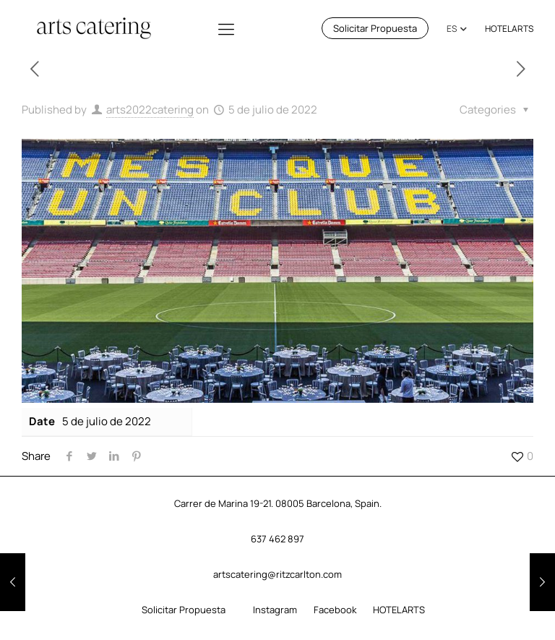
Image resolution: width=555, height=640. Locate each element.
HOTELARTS (509, 28)
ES (452, 28)
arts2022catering (150, 109)
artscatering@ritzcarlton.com (277, 574)
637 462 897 (277, 538)
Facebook (335, 609)
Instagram (275, 609)
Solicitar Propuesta (375, 28)
